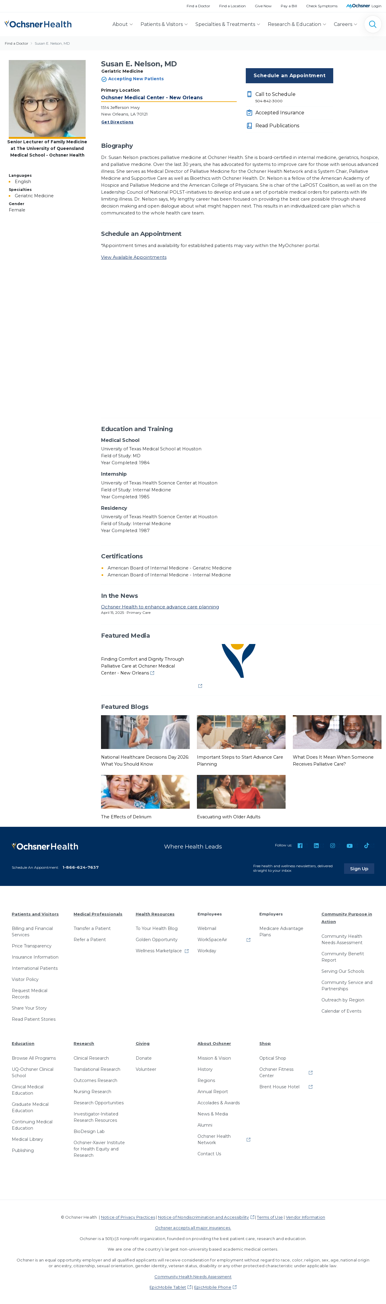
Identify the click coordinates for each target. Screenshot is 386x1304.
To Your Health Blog (157, 927)
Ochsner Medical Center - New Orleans (152, 97)
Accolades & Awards (219, 1102)
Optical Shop (272, 1057)
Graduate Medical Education (30, 1106)
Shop (265, 1042)
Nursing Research (92, 1090)
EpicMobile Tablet (168, 1286)
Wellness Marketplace (159, 950)
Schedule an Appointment (289, 75)
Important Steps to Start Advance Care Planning (240, 760)
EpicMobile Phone (212, 1286)
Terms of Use (270, 1216)
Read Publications (277, 125)
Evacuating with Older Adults (228, 817)
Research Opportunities (99, 1102)
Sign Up (362, 867)
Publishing (23, 1149)
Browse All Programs (34, 1057)
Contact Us (209, 1153)
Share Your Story (29, 1007)
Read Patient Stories (33, 1018)
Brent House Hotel (279, 1086)
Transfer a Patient (92, 927)
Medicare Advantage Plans (281, 931)
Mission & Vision (214, 1057)
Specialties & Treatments (225, 24)
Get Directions (117, 122)
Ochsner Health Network (214, 1138)
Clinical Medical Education (27, 1089)
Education (23, 1042)
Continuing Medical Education (32, 1124)
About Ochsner (214, 1042)
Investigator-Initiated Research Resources (96, 1116)
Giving (143, 1042)
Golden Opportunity (157, 938)
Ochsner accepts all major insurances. (193, 1226)
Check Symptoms (321, 6)
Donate (144, 1057)
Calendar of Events (341, 1010)
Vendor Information (305, 1216)
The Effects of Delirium (126, 817)
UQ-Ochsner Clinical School (32, 1071)
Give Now (263, 6)
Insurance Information (35, 956)
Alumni (205, 1124)
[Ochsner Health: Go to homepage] (38, 23)
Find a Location (232, 6)
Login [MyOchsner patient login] (376, 6)
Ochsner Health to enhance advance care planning (160, 607)
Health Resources (155, 912)
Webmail (207, 927)
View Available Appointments (133, 257)
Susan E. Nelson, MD (52, 43)
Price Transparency (32, 945)
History (205, 1068)
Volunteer (146, 1068)
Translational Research (97, 1068)
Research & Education (294, 24)
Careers (343, 24)
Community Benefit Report (342, 956)
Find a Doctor (198, 6)
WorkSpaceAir (212, 938)
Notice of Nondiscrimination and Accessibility (203, 1216)
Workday (207, 950)
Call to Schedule (294, 97)
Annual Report (213, 1090)
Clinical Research (91, 1057)
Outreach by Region (342, 999)
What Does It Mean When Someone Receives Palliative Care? (333, 760)
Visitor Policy (25, 978)
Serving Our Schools (342, 970)
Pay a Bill (289, 6)
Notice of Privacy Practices (128, 1216)
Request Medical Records (29, 993)
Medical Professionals (98, 912)
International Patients (35, 967)
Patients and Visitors (35, 912)
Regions (206, 1079)
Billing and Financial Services (32, 931)
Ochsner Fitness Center (276, 1071)
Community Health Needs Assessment (341, 938)
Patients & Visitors (162, 24)
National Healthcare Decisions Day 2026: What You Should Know (145, 760)
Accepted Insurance (279, 113)
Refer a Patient (90, 938)
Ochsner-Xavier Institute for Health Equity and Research (99, 1148)
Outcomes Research (95, 1079)
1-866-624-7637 (80, 866)
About (120, 24)
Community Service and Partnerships (346, 985)
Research (84, 1042)
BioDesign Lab (89, 1130)
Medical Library (27, 1138)
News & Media (213, 1113)
